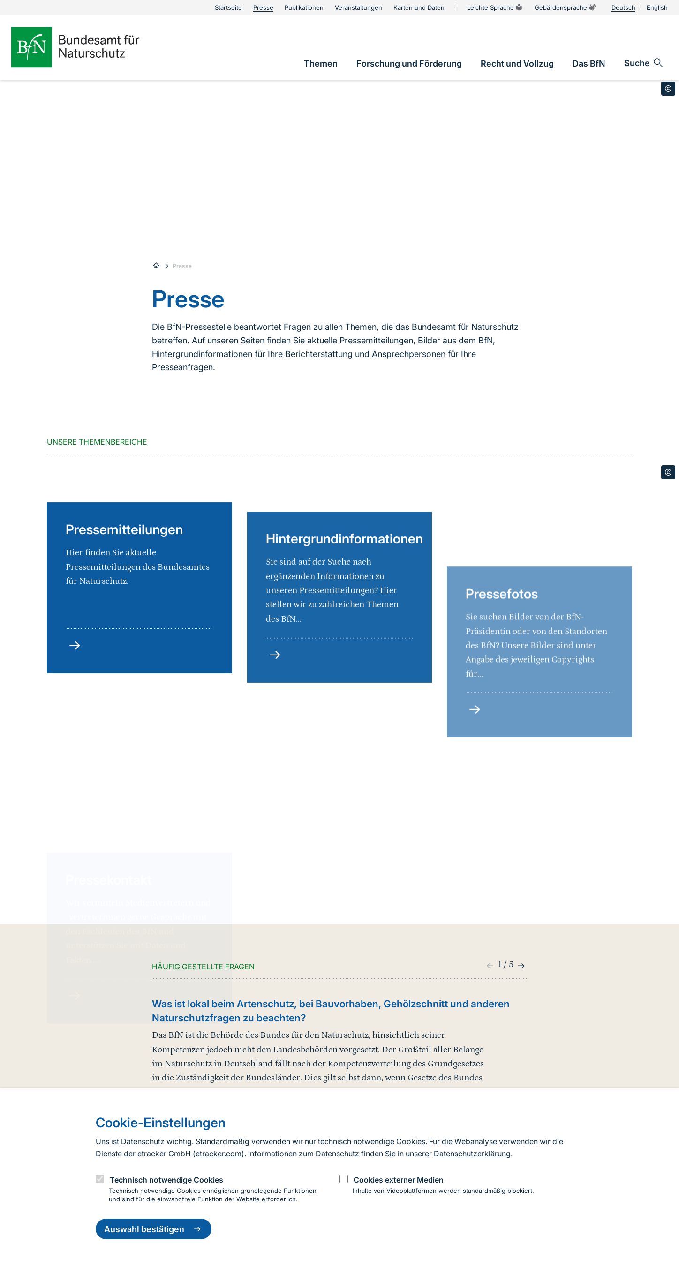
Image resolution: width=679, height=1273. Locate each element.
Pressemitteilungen (124, 608)
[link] (320, 63)
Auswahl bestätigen (153, 1229)
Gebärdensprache (565, 7)
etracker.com (218, 1153)
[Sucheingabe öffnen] (644, 62)
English (657, 7)
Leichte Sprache (495, 7)
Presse (182, 265)
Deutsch (623, 7)
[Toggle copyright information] (668, 88)
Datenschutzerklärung (472, 1153)
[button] (520, 965)
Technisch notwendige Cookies (166, 1179)
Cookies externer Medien (399, 1179)
